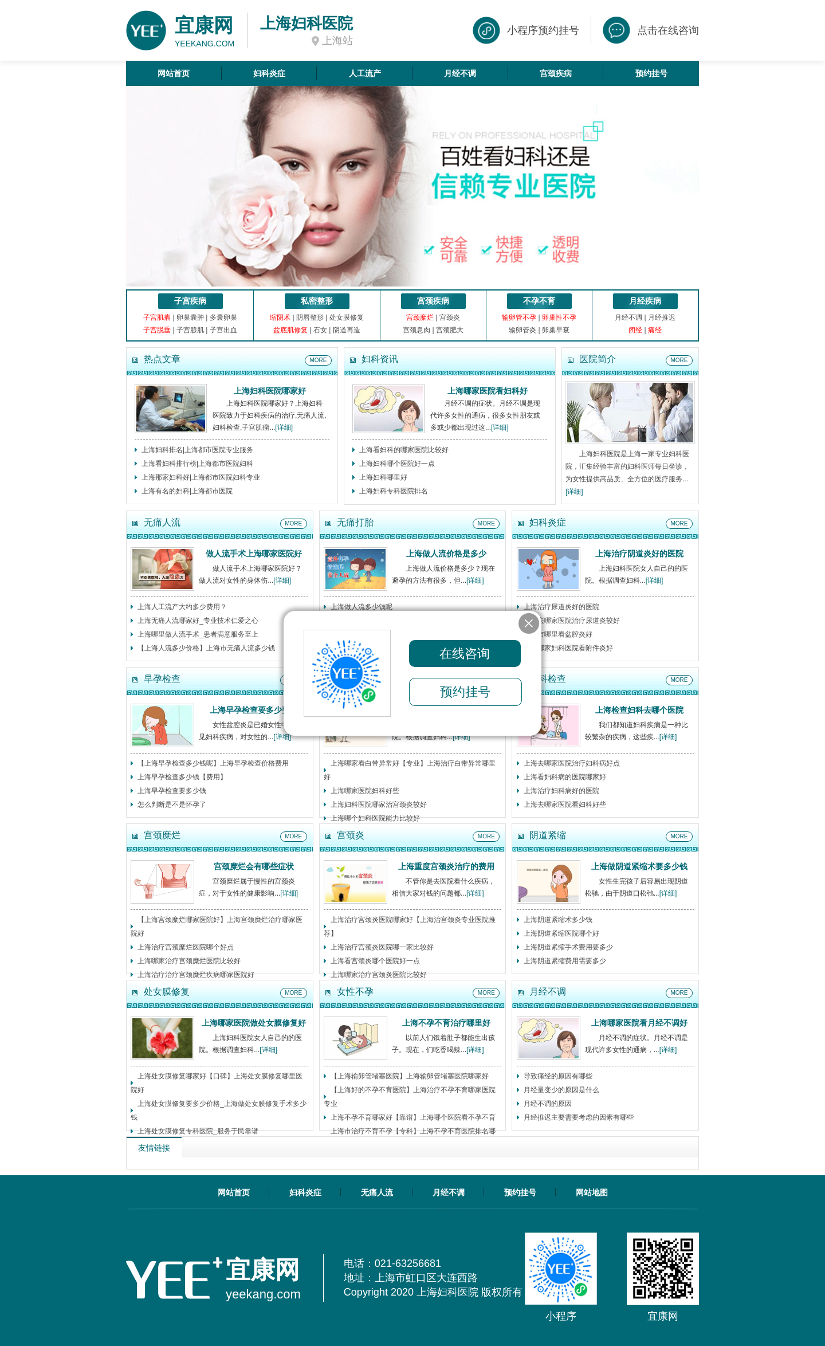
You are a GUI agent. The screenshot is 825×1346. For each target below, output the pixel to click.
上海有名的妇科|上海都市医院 (187, 491)
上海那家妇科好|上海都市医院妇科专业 (201, 477)
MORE (318, 360)
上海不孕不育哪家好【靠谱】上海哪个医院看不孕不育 (413, 1117)
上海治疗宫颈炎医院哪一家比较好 (382, 947)
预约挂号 (651, 73)
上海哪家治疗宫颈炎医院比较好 (379, 975)
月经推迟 (661, 317)
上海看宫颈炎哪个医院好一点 (375, 961)
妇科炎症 (269, 73)
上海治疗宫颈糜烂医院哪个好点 (186, 947)
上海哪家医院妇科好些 (365, 791)
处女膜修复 (346, 317)
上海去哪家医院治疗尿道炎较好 (572, 621)
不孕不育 (539, 300)
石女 (320, 330)
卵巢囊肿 (190, 317)
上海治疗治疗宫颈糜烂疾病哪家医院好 (196, 975)
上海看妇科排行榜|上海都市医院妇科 (197, 464)
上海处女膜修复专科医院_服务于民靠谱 (198, 1131)
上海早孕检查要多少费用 (254, 710)
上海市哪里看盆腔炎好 (558, 634)
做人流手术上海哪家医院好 (254, 553)
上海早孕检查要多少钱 (172, 791)
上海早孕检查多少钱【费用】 (182, 777)
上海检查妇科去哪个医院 (639, 710)
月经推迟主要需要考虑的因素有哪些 (579, 1117)
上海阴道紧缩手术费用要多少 (568, 947)
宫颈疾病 (556, 73)
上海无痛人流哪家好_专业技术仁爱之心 (198, 621)
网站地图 (592, 1192)
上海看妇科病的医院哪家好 (565, 777)
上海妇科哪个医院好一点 (397, 464)
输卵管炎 (522, 330)
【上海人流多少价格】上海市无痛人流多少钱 (206, 648)
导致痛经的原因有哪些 (558, 1076)
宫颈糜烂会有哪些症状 (254, 866)
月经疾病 (645, 300)
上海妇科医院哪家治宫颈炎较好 (379, 804)
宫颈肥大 (449, 330)
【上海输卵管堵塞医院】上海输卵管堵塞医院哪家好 (410, 1076)
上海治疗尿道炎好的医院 (561, 607)
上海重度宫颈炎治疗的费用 (446, 866)
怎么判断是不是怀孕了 (172, 804)
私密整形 (317, 300)
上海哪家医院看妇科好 (487, 390)
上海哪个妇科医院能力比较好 (375, 818)
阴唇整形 (310, 317)
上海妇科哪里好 (383, 477)
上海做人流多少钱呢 (361, 607)
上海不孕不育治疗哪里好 (446, 1022)
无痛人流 (377, 1192)
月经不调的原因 (548, 1104)
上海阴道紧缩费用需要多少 (565, 961)
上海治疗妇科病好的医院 (561, 791)
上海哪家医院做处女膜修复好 (254, 1022)
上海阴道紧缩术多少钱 (558, 920)
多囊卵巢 (223, 317)
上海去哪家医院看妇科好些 (565, 804)
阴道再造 (346, 330)
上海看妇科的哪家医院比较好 (404, 450)
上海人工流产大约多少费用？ (182, 607)
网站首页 (174, 73)
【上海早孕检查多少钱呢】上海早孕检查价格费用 (213, 763)
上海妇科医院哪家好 (270, 390)
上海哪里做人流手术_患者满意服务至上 (198, 634)
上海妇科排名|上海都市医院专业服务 (197, 450)
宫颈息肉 (416, 330)
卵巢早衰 (555, 330)
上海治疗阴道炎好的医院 (639, 553)
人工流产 (365, 73)
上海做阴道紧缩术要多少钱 (639, 866)
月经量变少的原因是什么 (561, 1090)
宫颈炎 (449, 317)
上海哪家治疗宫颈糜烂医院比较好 (189, 961)
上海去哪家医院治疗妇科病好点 (572, 763)
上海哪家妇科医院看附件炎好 (568, 648)
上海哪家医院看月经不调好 (639, 1022)
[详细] (284, 427)
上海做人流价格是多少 (446, 553)
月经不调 (460, 73)
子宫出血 (223, 330)
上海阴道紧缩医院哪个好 (561, 933)
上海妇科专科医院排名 (393, 491)
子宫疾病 (190, 300)
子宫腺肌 (190, 330)
